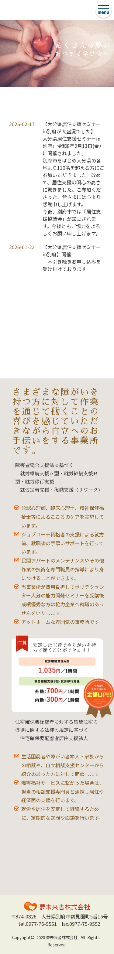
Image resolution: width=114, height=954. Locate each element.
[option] (57, 53)
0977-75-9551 (41, 923)
